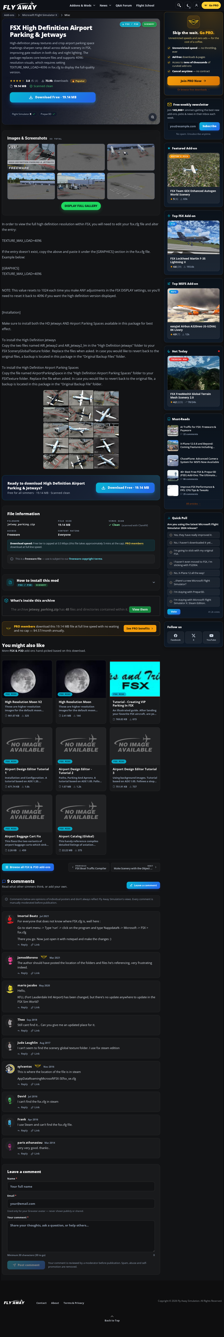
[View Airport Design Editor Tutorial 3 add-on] (135, 759)
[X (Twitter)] (193, 637)
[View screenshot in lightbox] (152, 117)
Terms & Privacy (74, 1303)
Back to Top (112, 1318)
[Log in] (196, 5)
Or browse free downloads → (193, 89)
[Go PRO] (211, 5)
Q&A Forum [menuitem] (124, 5)
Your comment (18, 1217)
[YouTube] (211, 637)
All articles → (193, 503)
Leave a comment (143, 885)
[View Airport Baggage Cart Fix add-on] (27, 825)
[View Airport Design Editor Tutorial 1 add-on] (27, 759)
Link (35, 944)
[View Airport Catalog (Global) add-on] (81, 825)
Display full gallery (81, 206)
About (55, 1303)
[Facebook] (175, 637)
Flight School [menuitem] (145, 5)
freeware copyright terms (85, 558)
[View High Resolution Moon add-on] (81, 690)
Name (12, 1178)
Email (11, 1195)
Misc (67, 15)
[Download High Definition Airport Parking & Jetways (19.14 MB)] (53, 97)
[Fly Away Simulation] (20, 5)
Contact (41, 1303)
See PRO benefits (140, 628)
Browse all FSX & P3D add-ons (28, 867)
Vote (174, 611)
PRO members (134, 543)
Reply (23, 944)
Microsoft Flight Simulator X (39, 15)
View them (140, 609)
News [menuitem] (105, 5)
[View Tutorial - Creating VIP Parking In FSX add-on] (135, 691)
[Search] (179, 5)
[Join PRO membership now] (193, 80)
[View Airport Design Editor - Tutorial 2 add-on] (81, 759)
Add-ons (9, 15)
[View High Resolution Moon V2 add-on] (27, 690)
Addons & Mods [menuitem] (82, 5)
